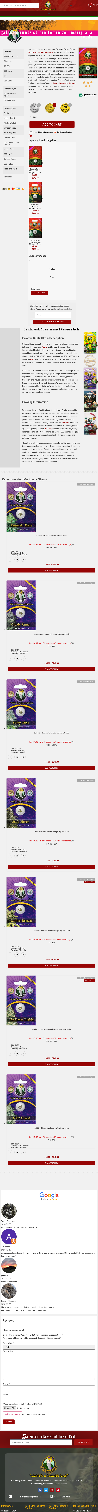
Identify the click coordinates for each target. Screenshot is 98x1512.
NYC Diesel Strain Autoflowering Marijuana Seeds (51, 1128)
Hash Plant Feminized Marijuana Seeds (35, 206)
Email (6, 1394)
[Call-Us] (52, 1496)
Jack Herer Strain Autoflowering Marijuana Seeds (51, 832)
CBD (32, 359)
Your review (8, 1351)
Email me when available (52, 322)
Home (4, 21)
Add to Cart (52, 124)
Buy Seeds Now (51, 570)
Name (6, 1384)
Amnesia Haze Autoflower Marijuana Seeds (51, 535)
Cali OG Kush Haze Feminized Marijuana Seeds (35, 242)
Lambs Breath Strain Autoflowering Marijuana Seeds (51, 931)
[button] (71, 5)
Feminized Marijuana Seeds (40, 52)
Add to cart (39, 293)
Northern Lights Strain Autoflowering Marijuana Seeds (51, 1029)
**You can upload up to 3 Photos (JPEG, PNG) (22, 1404)
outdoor (65, 422)
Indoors (48, 429)
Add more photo (12, 1414)
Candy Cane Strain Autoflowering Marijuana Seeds (52, 634)
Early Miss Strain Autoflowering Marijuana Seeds (51, 733)
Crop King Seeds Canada (64, 83)
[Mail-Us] (10, 1496)
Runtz (44, 347)
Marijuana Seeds (14, 21)
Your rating (8, 1343)
